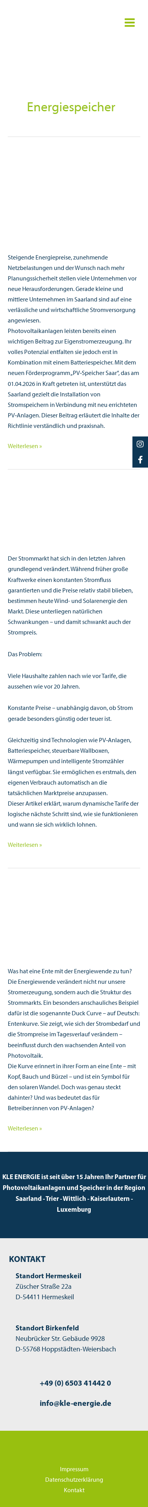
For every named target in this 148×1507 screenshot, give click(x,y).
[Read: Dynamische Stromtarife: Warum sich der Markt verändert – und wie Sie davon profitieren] (74, 506)
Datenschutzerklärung (74, 1479)
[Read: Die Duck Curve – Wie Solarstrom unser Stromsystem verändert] (74, 911)
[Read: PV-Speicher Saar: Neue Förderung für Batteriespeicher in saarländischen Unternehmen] (74, 197)
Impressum (74, 1469)
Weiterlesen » (25, 446)
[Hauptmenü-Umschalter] (129, 22)
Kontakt (74, 1490)
